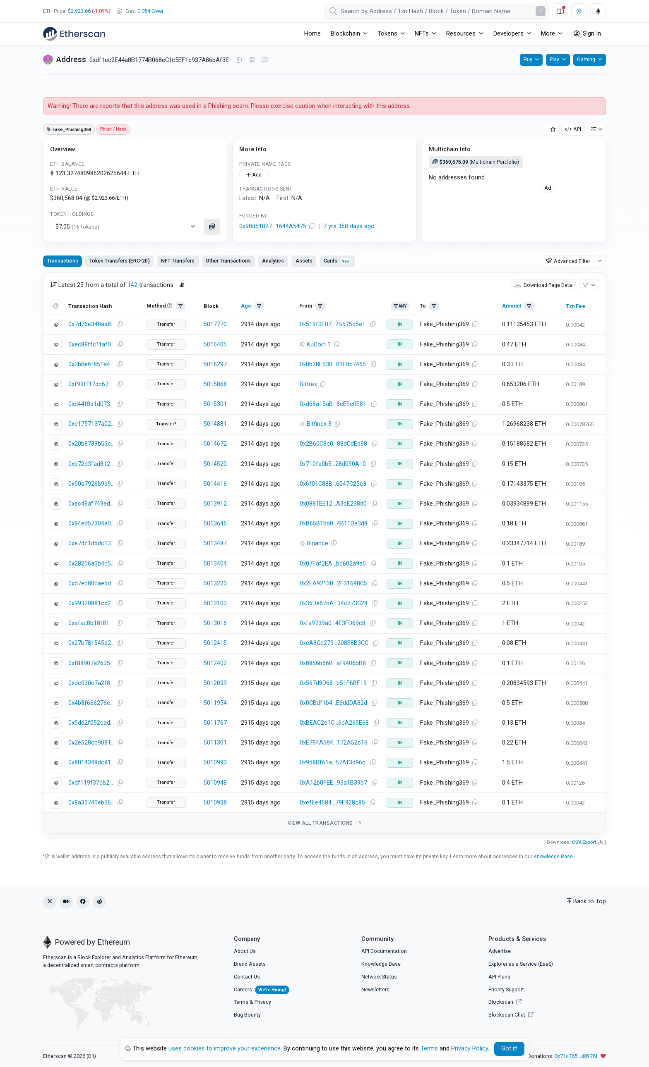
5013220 (215, 583)
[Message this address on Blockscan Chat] (264, 60)
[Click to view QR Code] (252, 60)
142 (132, 285)
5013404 (215, 563)
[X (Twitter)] (49, 902)
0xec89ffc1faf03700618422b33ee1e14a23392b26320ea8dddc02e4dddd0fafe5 (91, 344)
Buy (528, 59)
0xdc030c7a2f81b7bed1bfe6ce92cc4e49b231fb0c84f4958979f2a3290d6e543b (91, 683)
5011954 (215, 703)
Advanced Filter (568, 261)
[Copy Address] (239, 60)
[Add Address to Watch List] (553, 130)
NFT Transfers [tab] (178, 261)
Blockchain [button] (345, 33)
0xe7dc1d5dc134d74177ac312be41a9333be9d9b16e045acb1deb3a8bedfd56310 (91, 543)
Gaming (586, 59)
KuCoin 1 (319, 344)
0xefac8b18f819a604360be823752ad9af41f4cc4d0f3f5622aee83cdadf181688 (91, 623)
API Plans (499, 977)
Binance (317, 543)
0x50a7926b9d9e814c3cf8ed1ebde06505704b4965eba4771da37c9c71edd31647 (91, 483)
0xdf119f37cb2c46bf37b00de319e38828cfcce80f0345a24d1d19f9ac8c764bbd (91, 782)
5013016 (215, 623)
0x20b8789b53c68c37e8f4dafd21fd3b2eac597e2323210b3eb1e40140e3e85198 (91, 443)
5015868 (215, 384)
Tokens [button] (387, 33)
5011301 (215, 742)
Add (254, 175)
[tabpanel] (324, 553)
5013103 (215, 603)
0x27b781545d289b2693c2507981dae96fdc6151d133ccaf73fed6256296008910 (91, 643)
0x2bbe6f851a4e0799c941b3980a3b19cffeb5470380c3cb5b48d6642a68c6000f (91, 364)
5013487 (215, 543)
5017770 (215, 324)
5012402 (215, 663)
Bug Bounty (247, 1015)
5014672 (215, 443)
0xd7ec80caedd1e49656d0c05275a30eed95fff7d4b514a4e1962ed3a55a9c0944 (91, 583)
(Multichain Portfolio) (476, 162)
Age (246, 306)
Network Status (379, 977)
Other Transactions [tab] (228, 261)
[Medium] (66, 902)
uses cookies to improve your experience (224, 1048)
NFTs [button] (422, 33)
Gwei (150, 11)
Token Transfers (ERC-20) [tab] (119, 261)
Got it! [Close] (509, 1048)
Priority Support (506, 989)
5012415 (215, 643)
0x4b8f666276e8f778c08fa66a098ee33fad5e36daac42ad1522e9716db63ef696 (91, 703)
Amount (511, 306)
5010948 (215, 782)
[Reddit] (99, 902)
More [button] (548, 33)
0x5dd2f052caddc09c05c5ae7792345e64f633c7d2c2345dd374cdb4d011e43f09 (91, 722)
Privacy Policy (469, 1048)
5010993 (215, 762)
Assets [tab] (304, 261)
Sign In (587, 33)
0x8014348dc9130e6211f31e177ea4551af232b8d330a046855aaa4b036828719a (91, 762)
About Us (245, 951)
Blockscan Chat (511, 1015)
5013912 (215, 503)
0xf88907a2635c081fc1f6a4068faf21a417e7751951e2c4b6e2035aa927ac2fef (91, 663)
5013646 (215, 523)
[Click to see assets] (212, 227)
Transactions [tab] (62, 261)
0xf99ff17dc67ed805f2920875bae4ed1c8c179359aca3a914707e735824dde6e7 (91, 384)
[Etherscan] (74, 33)
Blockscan (505, 1002)
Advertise (499, 951)
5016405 (215, 344)
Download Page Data (543, 285)
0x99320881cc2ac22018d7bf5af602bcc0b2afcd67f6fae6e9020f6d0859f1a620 (91, 603)
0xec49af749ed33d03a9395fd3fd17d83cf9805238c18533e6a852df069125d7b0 (91, 503)
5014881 (215, 423)
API (573, 129)
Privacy (263, 1002)
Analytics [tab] (273, 261)
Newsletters (375, 989)
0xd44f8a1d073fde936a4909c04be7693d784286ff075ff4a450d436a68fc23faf (91, 404)
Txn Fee (575, 306)
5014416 (215, 483)
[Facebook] (82, 902)
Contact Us (247, 977)
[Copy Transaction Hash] (120, 324)
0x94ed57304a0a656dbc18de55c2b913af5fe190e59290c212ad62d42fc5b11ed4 (91, 523)
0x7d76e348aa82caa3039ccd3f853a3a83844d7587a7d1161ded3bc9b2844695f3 (91, 324)
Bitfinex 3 (319, 423)
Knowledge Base (553, 856)
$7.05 (77, 227)
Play (554, 59)
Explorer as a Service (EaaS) (520, 964)
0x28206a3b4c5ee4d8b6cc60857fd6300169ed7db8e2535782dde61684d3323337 (91, 563)
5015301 (215, 404)
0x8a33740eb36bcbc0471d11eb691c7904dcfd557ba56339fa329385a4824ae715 (91, 802)
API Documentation (384, 951)
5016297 (215, 364)
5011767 (215, 722)
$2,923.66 (79, 11)
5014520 (215, 464)
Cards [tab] (337, 261)
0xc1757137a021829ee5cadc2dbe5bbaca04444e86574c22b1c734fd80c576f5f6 (91, 423)
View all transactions (324, 823)
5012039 (215, 683)
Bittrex (308, 384)
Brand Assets (250, 964)
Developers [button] (508, 33)
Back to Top (586, 901)
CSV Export (584, 842)
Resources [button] (461, 33)
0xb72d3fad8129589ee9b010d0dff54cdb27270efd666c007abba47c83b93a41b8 (91, 464)
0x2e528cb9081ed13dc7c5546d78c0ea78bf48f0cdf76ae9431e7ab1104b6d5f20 (91, 742)
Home (312, 33)
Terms (241, 1002)
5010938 (215, 802)
